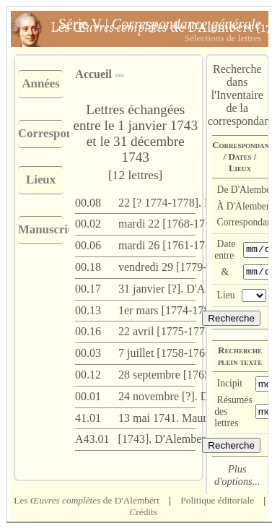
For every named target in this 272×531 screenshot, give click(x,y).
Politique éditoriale (217, 502)
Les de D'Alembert (86, 502)
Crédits (143, 514)
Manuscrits (40, 229)
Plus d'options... (237, 477)
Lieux (41, 179)
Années (40, 83)
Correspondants (40, 133)
